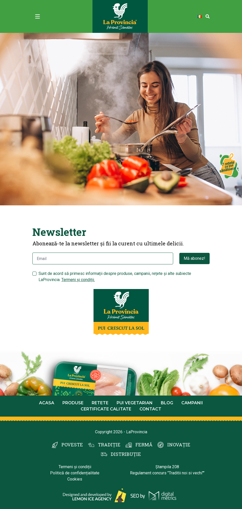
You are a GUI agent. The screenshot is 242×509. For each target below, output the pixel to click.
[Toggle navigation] (37, 16)
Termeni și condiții (75, 466)
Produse (72, 402)
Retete (100, 402)
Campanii (192, 402)
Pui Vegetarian (135, 402)
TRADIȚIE (109, 444)
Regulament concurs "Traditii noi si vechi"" (167, 472)
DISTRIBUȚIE (126, 454)
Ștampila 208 (167, 466)
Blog (167, 402)
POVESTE (72, 444)
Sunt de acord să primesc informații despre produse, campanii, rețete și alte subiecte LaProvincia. (115, 276)
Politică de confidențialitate (74, 472)
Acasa (46, 402)
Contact (150, 409)
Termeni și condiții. (78, 279)
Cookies (74, 479)
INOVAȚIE (178, 444)
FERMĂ (143, 444)
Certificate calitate (106, 409)
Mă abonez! (194, 258)
